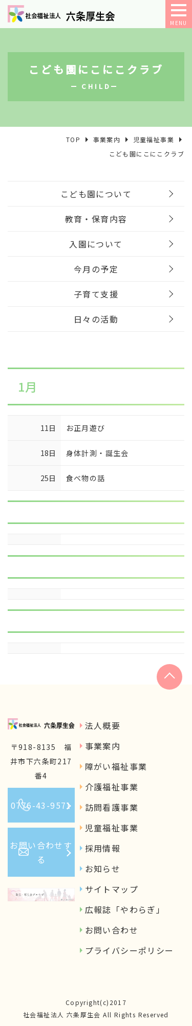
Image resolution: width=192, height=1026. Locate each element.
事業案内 (103, 746)
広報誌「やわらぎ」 (125, 909)
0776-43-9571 (41, 805)
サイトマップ (111, 889)
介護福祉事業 (111, 787)
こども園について (96, 194)
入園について (95, 244)
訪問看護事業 (111, 807)
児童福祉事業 (111, 828)
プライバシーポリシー (129, 950)
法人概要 (103, 725)
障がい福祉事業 (116, 766)
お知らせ (103, 868)
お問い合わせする (41, 852)
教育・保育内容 (96, 219)
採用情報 (103, 848)
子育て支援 (96, 294)
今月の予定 (96, 269)
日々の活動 (96, 319)
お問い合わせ (111, 930)
